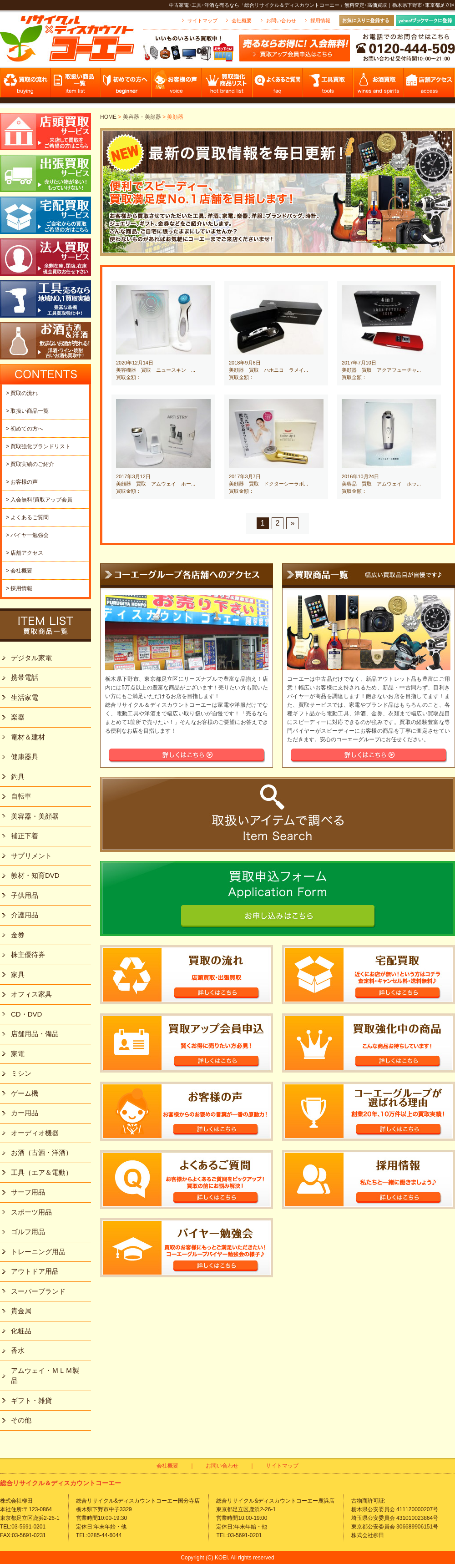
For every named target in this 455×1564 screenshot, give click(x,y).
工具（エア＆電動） (41, 1172)
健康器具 (24, 756)
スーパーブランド (38, 1291)
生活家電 (24, 697)
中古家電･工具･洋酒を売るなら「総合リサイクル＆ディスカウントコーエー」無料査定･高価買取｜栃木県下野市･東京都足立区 (312, 5)
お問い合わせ (281, 20)
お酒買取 (379, 85)
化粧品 (21, 1331)
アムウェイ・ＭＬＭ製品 (45, 1376)
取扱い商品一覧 (76, 85)
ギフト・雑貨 (31, 1400)
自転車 (21, 796)
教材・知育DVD (35, 875)
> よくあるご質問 (27, 517)
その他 (21, 1420)
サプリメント (31, 856)
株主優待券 (28, 954)
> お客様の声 (22, 482)
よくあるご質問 (278, 85)
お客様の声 (177, 85)
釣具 (18, 776)
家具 (18, 974)
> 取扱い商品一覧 (27, 411)
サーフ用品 (28, 1192)
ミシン (21, 1073)
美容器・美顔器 (142, 117)
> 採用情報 (19, 588)
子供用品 (24, 895)
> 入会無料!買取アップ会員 (39, 499)
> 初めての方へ (24, 428)
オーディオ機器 (35, 1133)
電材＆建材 (28, 737)
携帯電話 (24, 677)
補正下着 (24, 836)
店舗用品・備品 (35, 1034)
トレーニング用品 (38, 1251)
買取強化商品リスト (227, 85)
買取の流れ (25, 85)
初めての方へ (126, 85)
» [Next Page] (292, 523)
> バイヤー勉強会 (27, 535)
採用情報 (320, 20)
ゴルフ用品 (28, 1231)
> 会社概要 (19, 570)
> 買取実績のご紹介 (30, 464)
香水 (18, 1350)
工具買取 (328, 85)
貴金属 (21, 1311)
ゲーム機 (24, 1093)
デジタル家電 (31, 658)
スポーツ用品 (31, 1212)
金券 (18, 935)
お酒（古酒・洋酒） (41, 1152)
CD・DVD (26, 1014)
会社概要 (242, 20)
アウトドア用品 (35, 1271)
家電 (18, 1054)
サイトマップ (202, 20)
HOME (108, 117)
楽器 (18, 717)
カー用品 (24, 1113)
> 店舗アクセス (24, 553)
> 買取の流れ (22, 393)
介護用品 (24, 915)
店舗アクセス (429, 85)
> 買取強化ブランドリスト (38, 446)
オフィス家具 (31, 994)
